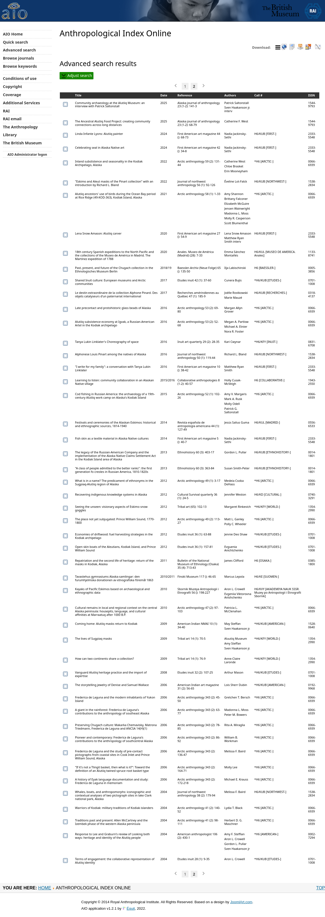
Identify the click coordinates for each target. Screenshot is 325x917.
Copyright (12, 86)
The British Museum (22, 142)
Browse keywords (20, 66)
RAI (6, 110)
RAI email (12, 118)
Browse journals (18, 58)
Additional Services (21, 102)
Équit (131, 908)
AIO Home (13, 34)
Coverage (12, 94)
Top (320, 888)
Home (44, 888)
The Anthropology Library (20, 130)
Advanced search (19, 50)
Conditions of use (20, 78)
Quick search (15, 42)
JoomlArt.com (241, 902)
